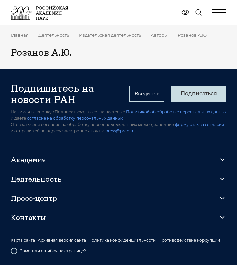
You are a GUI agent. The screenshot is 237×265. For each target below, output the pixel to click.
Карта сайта (23, 240)
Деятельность (53, 35)
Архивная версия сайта (62, 240)
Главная (20, 35)
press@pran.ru (120, 130)
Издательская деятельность (110, 35)
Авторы (159, 35)
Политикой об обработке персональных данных (176, 112)
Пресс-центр (34, 198)
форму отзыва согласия (199, 124)
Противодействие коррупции (189, 240)
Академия (28, 159)
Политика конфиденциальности (122, 240)
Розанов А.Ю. (192, 35)
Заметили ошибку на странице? (48, 251)
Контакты (28, 217)
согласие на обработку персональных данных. (75, 118)
